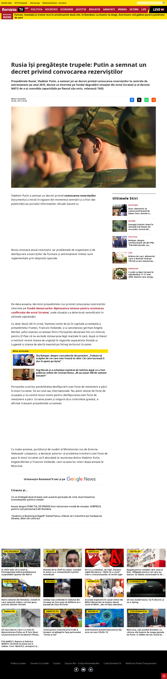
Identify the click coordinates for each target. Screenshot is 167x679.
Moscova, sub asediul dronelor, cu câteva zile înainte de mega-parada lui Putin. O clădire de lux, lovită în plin (145, 632)
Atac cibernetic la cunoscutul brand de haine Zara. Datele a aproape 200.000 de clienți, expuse (142, 211)
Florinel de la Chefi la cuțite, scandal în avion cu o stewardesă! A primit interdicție (62, 572)
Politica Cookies (18, 663)
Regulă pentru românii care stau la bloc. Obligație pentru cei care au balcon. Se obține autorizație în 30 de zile (146, 572)
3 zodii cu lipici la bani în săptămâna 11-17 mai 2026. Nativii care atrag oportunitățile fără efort (141, 274)
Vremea (122, 9)
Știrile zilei (6, 3)
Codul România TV (112, 663)
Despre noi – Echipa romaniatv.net (82, 663)
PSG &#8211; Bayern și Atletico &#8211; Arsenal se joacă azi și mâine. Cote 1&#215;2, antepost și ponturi (19, 644)
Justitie (81, 9)
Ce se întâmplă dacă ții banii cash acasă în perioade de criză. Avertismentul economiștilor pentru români (53, 498)
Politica (36, 9)
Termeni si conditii (39, 663)
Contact (56, 663)
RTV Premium (21, 3)
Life (143, 9)
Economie (66, 9)
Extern (134, 9)
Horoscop (35, 3)
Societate (51, 9)
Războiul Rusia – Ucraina (54, 3)
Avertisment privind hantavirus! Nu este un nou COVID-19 (103, 631)
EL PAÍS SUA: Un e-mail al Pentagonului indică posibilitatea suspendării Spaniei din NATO (18, 572)
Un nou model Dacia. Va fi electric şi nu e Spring (145, 601)
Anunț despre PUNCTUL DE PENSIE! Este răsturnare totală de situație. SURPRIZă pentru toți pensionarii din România (56, 507)
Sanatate (109, 9)
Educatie (94, 9)
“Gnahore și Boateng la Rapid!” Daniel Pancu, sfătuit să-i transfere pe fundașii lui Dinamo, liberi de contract (56, 517)
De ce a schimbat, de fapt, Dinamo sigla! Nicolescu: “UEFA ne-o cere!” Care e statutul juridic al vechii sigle (103, 572)
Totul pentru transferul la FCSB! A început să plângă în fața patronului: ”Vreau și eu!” (62, 632)
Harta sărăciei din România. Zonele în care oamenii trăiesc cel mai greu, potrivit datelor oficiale (20, 602)
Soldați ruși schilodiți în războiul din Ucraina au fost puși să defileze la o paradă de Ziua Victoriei (61, 602)
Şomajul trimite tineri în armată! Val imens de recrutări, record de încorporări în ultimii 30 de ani (141, 227)
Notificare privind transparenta (141, 663)
